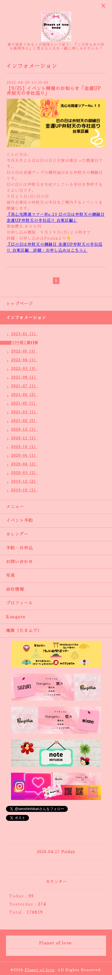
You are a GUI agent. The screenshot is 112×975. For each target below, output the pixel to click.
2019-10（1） (24, 490)
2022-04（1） (24, 360)
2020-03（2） (24, 473)
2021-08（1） (24, 377)
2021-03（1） (24, 412)
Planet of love (40, 970)
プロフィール (19, 603)
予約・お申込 (19, 548)
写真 (10, 575)
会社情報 (15, 589)
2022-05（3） (24, 351)
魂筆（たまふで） (24, 630)
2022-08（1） (24, 342)
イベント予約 (19, 520)
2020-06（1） (24, 455)
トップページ (19, 304)
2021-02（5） (24, 421)
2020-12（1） (24, 429)
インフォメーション (26, 317)
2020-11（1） (24, 438)
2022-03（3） (24, 368)
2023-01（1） (24, 334)
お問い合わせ (19, 562)
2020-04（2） (24, 464)
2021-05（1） (24, 403)
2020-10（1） (24, 447)
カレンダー (17, 534)
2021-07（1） (24, 386)
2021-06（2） (24, 395)
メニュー (15, 507)
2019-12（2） (24, 481)
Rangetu (15, 617)
